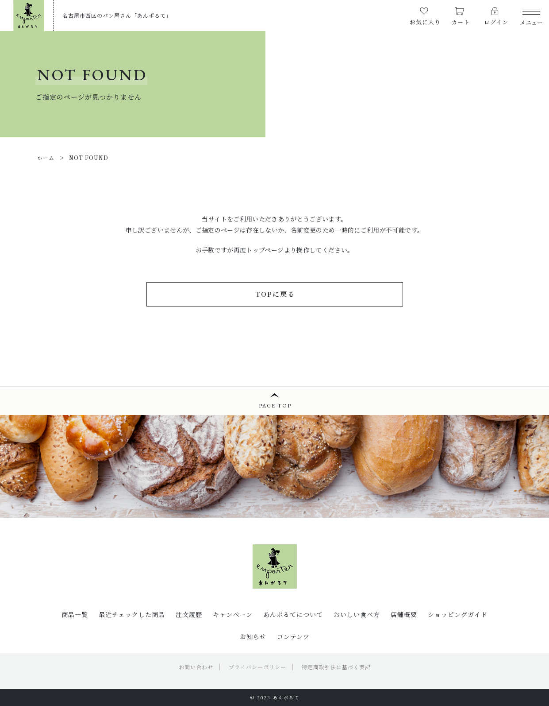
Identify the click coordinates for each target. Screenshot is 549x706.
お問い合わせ (196, 667)
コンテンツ (293, 636)
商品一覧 (74, 614)
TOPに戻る (275, 294)
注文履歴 (189, 614)
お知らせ (253, 636)
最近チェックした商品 (132, 614)
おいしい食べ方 (357, 614)
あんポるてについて (293, 614)
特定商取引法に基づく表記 (336, 667)
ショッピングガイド (458, 614)
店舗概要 (404, 614)
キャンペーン (233, 614)
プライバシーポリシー (257, 667)
